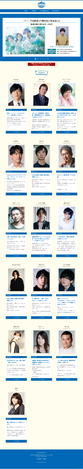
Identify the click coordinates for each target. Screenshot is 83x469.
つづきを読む (16, 132)
